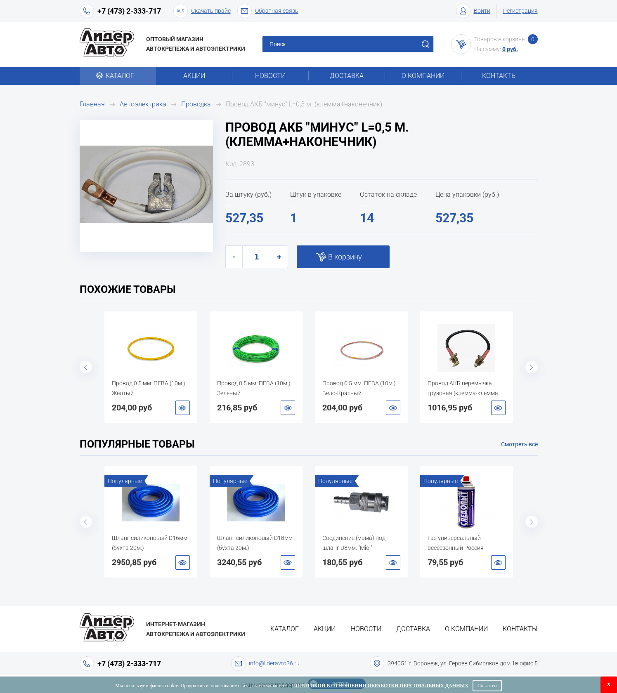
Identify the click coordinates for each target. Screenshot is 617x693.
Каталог (118, 76)
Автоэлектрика (143, 104)
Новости (270, 76)
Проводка (196, 104)
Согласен (487, 685)
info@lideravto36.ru (274, 663)
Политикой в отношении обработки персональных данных (380, 685)
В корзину (345, 256)
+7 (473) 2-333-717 (129, 11)
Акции (194, 76)
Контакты (499, 76)
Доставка (347, 76)
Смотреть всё (519, 444)
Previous (86, 367)
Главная (92, 104)
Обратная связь (267, 11)
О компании (423, 76)
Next (531, 367)
